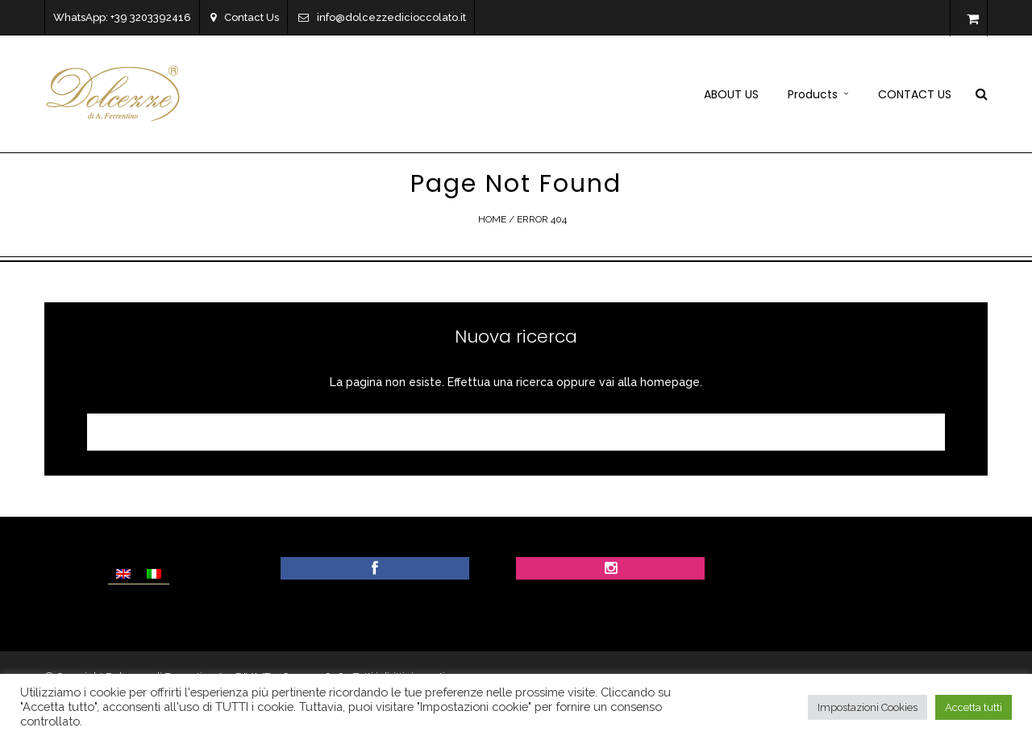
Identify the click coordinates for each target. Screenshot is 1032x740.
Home (492, 219)
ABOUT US (731, 94)
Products (813, 94)
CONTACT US (914, 94)
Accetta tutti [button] (973, 707)
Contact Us (244, 17)
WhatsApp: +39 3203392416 (122, 17)
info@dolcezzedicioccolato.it (382, 17)
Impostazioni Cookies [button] (868, 707)
